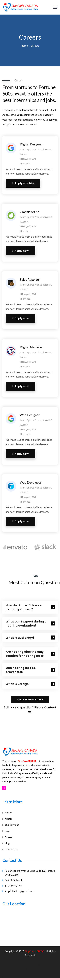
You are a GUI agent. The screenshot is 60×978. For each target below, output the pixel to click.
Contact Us (11, 849)
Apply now (20, 251)
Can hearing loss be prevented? (21, 670)
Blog (7, 843)
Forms (8, 837)
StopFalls (30, 951)
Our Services (12, 825)
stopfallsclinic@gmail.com (19, 891)
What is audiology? (20, 638)
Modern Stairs (21, 969)
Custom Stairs (38, 969)
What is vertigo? (18, 684)
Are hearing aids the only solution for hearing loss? (25, 654)
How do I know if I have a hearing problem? (24, 607)
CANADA (39, 951)
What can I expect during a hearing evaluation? (26, 623)
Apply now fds (23, 183)
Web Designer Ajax (26, 965)
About (8, 818)
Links (7, 831)
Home (24, 45)
